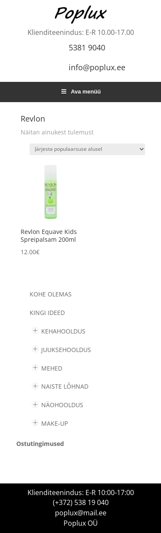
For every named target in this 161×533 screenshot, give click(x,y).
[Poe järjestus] (87, 149)
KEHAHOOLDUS (63, 331)
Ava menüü (80, 91)
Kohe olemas (51, 294)
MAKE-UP (54, 423)
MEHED (51, 368)
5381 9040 (87, 47)
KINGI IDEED (47, 313)
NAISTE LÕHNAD (64, 386)
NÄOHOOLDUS (62, 405)
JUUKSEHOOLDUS (66, 350)
